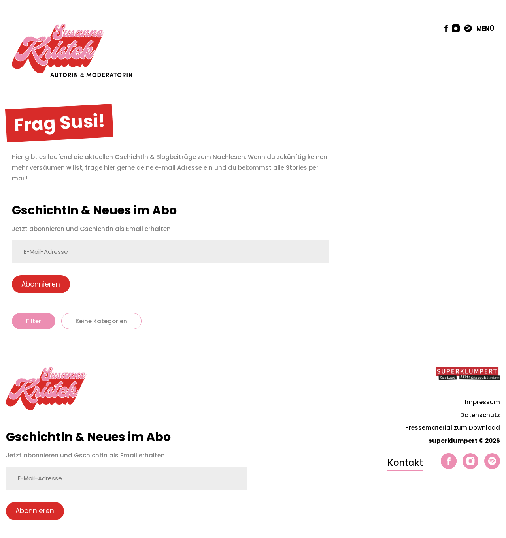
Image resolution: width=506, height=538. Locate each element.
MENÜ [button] (485, 28)
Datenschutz (480, 415)
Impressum (482, 402)
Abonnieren (40, 284)
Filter (33, 321)
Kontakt (405, 462)
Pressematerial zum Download (452, 428)
